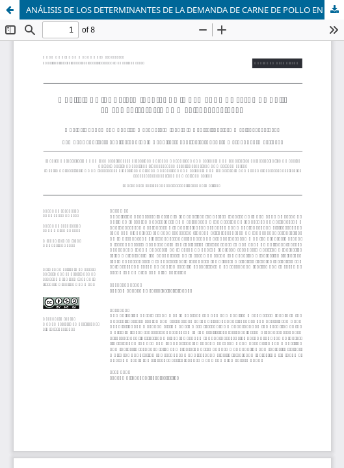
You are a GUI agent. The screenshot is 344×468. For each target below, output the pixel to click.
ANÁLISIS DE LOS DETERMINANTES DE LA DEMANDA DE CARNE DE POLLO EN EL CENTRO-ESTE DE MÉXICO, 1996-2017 (185, 10)
